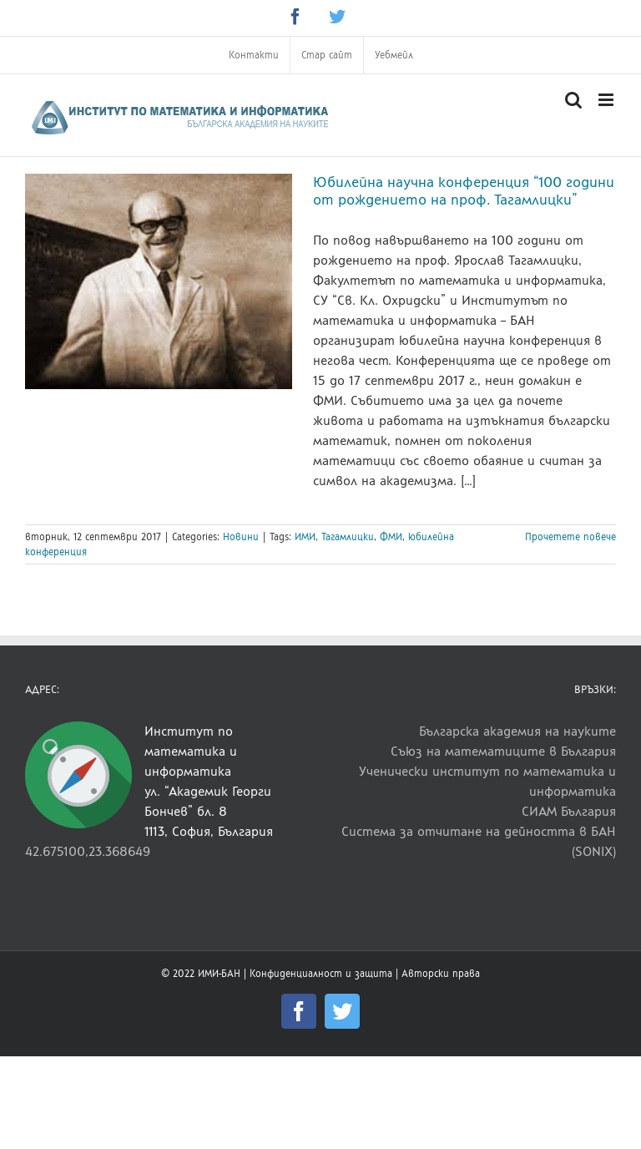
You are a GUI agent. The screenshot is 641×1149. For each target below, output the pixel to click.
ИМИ (305, 537)
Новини (241, 537)
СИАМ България (569, 811)
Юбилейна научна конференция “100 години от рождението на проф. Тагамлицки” (463, 191)
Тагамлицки (347, 537)
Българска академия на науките (517, 731)
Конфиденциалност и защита (321, 973)
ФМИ (391, 537)
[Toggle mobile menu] (607, 100)
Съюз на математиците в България (503, 751)
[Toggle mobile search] (573, 100)
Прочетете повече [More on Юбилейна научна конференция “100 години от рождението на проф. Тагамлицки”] (570, 537)
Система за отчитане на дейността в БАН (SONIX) (478, 841)
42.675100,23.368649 (87, 851)
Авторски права (440, 973)
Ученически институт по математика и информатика (487, 781)
